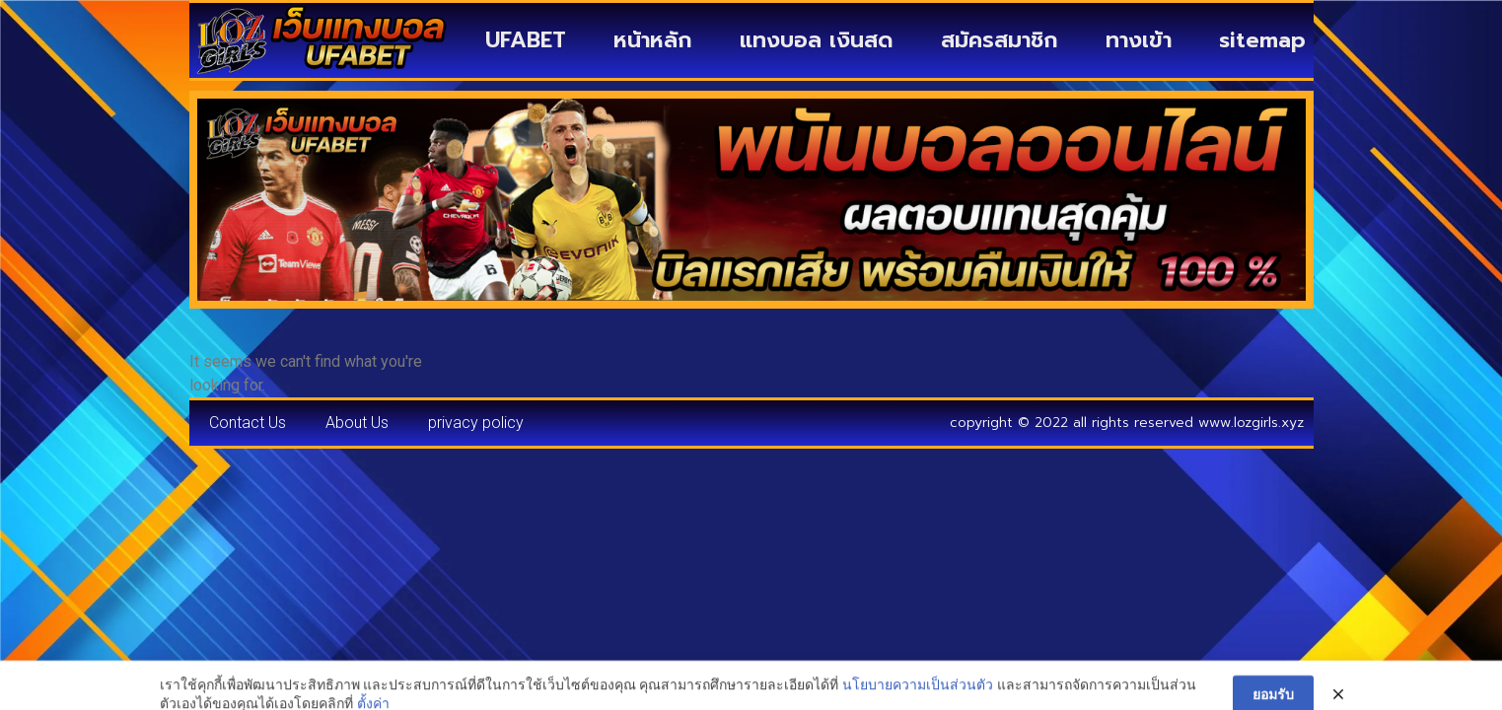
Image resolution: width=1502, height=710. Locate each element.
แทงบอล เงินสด (817, 40)
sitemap (1262, 40)
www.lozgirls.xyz (1251, 422)
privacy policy (476, 422)
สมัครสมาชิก (999, 40)
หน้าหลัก (652, 40)
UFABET (525, 40)
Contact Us (247, 422)
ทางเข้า (1139, 40)
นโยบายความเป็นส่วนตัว (917, 698)
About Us (357, 422)
